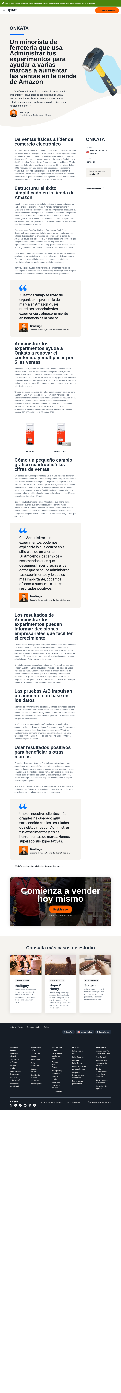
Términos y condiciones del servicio (52, 1102)
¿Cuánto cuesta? (13, 1066)
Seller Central (101, 1057)
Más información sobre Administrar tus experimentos (37, 866)
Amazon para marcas (57, 1048)
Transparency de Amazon (57, 1072)
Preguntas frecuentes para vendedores (78, 1075)
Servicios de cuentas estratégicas (35, 1077)
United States (86, 1032)
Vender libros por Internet (14, 1085)
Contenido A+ (57, 1091)
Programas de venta (36, 1048)
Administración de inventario (15, 1073)
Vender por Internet (14, 1054)
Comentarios (104, 1032)
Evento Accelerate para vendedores (79, 1067)
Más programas (36, 1084)
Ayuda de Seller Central (77, 1061)
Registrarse (60, 909)
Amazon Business (34, 1070)
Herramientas (101, 1047)
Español (69, 1032)
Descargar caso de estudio (97, 172)
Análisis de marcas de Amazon (56, 1085)
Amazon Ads (35, 1059)
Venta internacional (35, 1064)
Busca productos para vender (102, 1081)
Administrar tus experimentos (56, 274)
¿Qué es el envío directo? (15, 1079)
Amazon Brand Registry (55, 1064)
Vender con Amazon (14, 1048)
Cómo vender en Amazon (15, 1060)
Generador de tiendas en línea (57, 1056)
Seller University (78, 1057)
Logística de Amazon (35, 1054)
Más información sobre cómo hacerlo (82, 3)
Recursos (75, 1047)
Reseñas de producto (56, 1078)
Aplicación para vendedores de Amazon (101, 1063)
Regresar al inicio (93, 188)
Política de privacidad (73, 1102)
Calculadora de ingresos (101, 1087)
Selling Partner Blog (77, 1052)
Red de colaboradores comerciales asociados (101, 1073)
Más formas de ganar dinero (77, 1082)
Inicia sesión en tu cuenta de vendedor (103, 1052)
